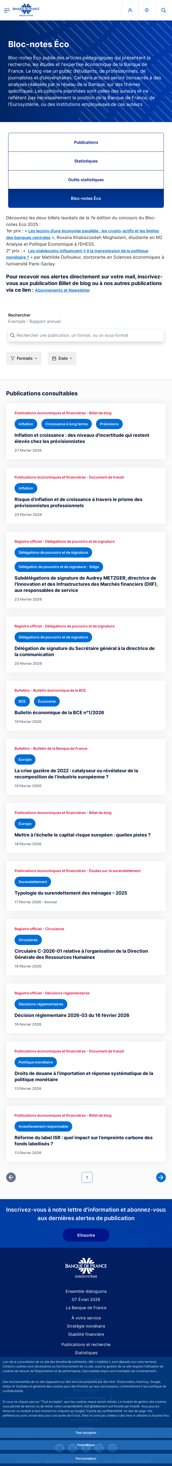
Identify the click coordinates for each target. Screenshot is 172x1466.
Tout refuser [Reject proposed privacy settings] (86, 1445)
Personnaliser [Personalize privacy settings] (86, 1458)
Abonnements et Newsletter (62, 290)
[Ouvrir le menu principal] (7, 10)
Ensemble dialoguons (86, 1291)
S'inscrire (86, 1235)
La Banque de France (86, 1307)
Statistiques (86, 161)
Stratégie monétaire (86, 1326)
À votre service (86, 1317)
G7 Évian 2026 (86, 1299)
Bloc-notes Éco (86, 198)
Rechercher (19, 315)
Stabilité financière (86, 1334)
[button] (24, 358)
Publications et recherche (86, 1344)
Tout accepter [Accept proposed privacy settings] (86, 1433)
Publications (86, 142)
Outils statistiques (86, 179)
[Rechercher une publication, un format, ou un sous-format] (86, 335)
